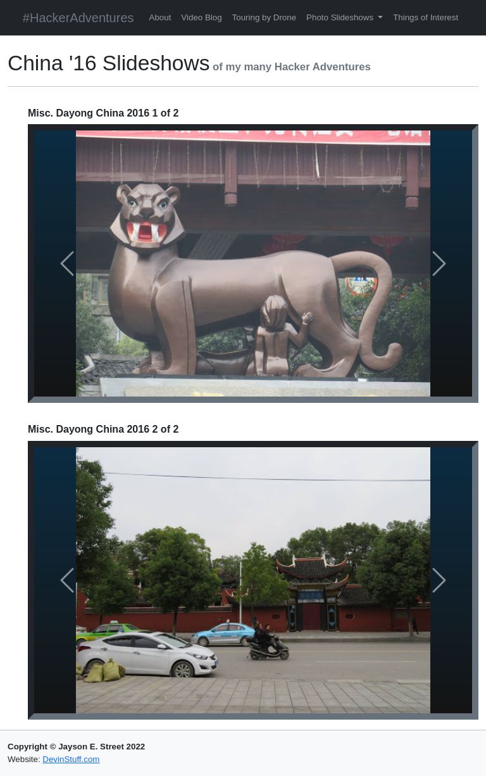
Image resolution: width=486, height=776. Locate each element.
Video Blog (201, 17)
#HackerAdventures (78, 18)
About (160, 17)
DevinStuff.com (70, 759)
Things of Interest (425, 17)
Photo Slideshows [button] (341, 17)
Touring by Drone (264, 17)
